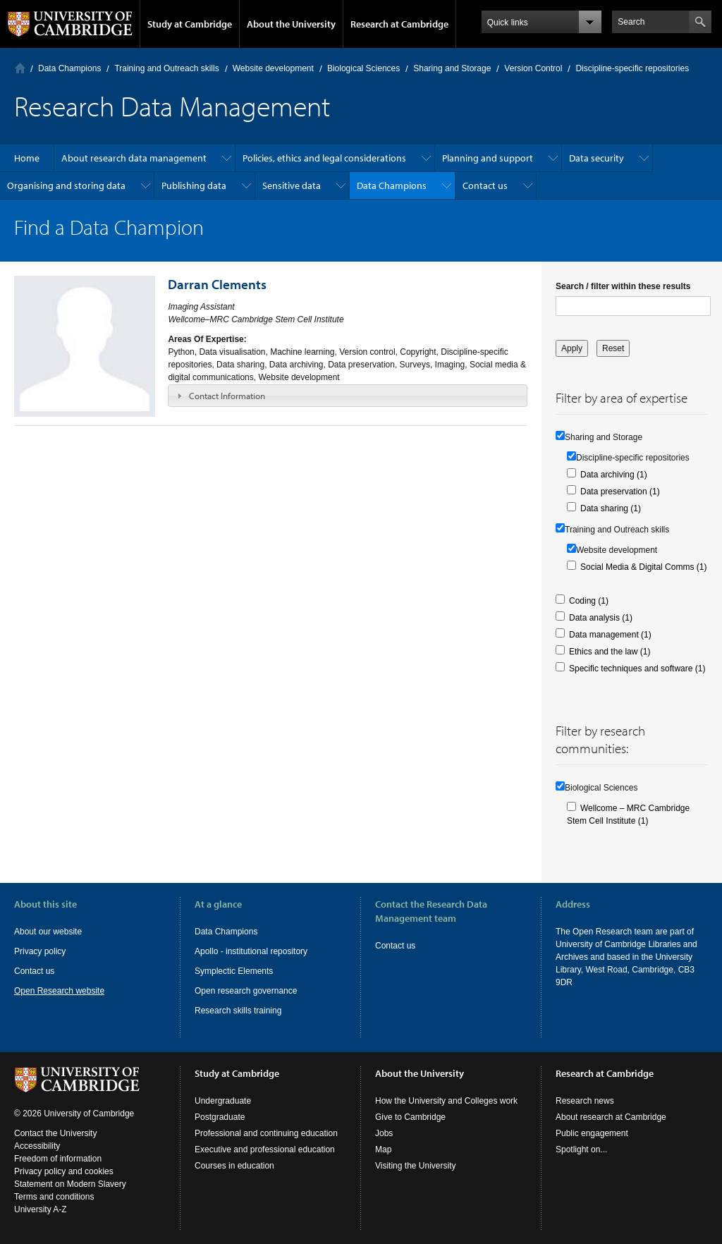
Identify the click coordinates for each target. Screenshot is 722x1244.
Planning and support (487, 158)
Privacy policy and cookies (64, 1171)
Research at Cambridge (399, 24)
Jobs (384, 1133)
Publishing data (193, 185)
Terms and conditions (54, 1197)
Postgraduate (220, 1117)
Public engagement (592, 1133)
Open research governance (246, 991)
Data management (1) (610, 635)
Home (20, 68)
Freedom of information (58, 1159)
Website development (273, 68)
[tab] (347, 395)
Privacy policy (40, 951)
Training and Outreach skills (166, 68)
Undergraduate (223, 1101)
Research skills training (238, 1011)
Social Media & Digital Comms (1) (643, 567)
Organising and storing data (66, 185)
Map (383, 1149)
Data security (596, 158)
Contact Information (227, 395)
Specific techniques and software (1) (637, 668)
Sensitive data (291, 185)
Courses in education (234, 1166)
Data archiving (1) (613, 475)
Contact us (485, 185)
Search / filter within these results (623, 286)
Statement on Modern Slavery (70, 1184)
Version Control (533, 68)
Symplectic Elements (234, 971)
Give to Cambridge (410, 1117)
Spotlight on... (581, 1149)
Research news (585, 1101)
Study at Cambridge (189, 24)
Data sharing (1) (610, 508)
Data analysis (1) (600, 618)
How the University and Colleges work (446, 1101)
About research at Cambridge (611, 1117)
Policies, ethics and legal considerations (324, 158)
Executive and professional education (265, 1149)
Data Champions (69, 68)
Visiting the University (415, 1166)
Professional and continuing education (266, 1133)
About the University (291, 24)
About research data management (134, 158)
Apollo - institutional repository (251, 951)
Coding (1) (588, 601)
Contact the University (55, 1133)
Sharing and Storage (452, 68)
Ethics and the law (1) (609, 652)
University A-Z (40, 1209)
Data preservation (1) (620, 491)
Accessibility (37, 1146)
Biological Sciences (363, 68)
